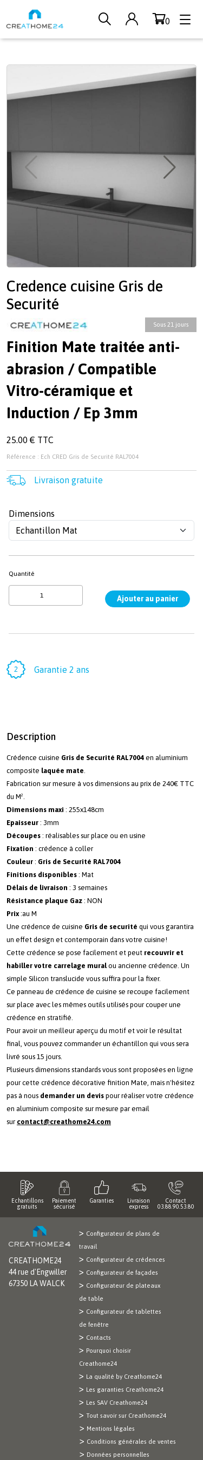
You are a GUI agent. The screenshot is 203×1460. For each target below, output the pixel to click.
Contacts (98, 1337)
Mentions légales (111, 1428)
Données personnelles (118, 1454)
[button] (170, 167)
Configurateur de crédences (125, 1259)
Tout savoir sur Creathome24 (126, 1415)
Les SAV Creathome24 (116, 1402)
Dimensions (32, 513)
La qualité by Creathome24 (124, 1376)
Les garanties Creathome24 (124, 1389)
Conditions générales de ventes (131, 1441)
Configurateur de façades (122, 1272)
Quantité (21, 573)
